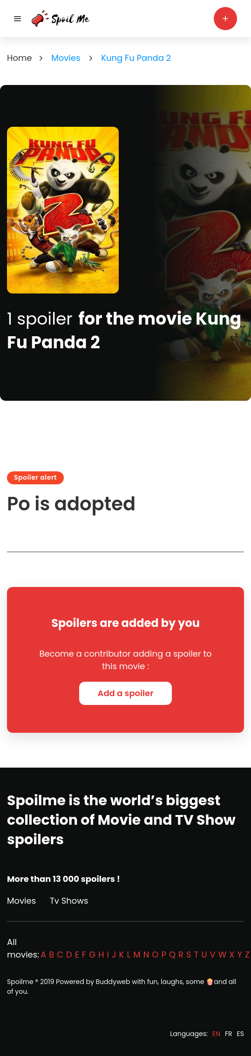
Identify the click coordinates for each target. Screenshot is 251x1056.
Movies (21, 900)
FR (228, 1033)
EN (216, 1033)
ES (240, 1033)
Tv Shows (69, 900)
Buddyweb (113, 981)
